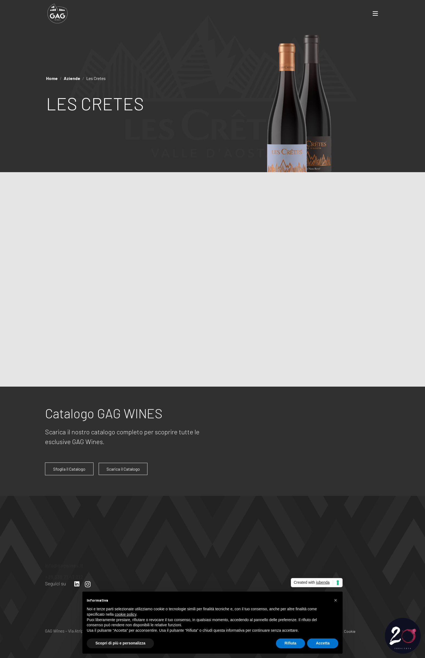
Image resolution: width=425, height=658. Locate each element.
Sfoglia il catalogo (297, 368)
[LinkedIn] (76, 584)
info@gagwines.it (64, 563)
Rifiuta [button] (291, 643)
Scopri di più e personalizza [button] (120, 643)
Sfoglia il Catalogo (69, 468)
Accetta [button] (323, 643)
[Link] (57, 13)
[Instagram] (88, 584)
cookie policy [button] (125, 614)
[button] (335, 600)
